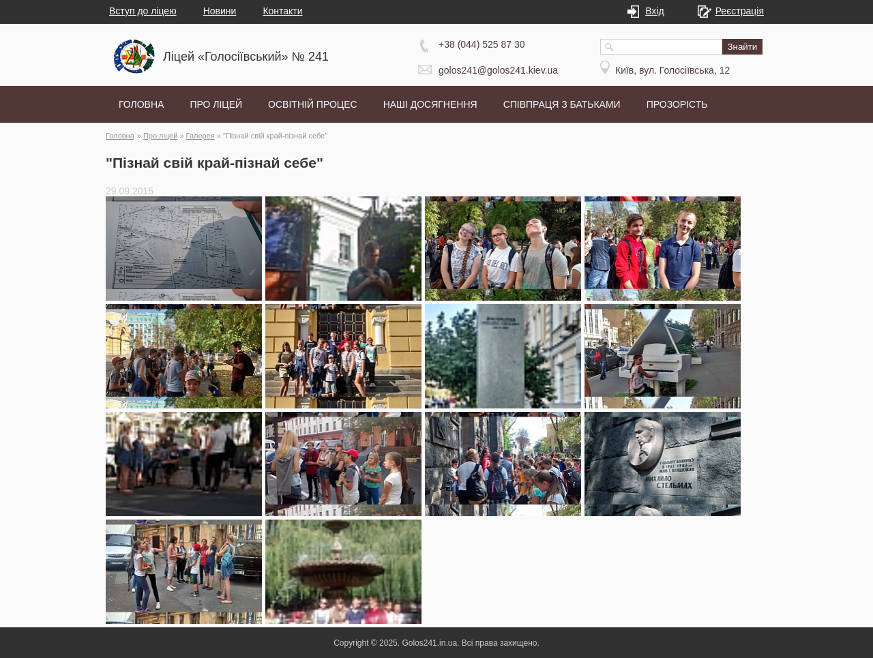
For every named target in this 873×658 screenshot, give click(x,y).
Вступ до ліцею (143, 10)
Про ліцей (160, 136)
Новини (220, 10)
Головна (120, 136)
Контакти (282, 10)
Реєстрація (736, 10)
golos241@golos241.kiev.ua (498, 70)
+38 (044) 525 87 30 (482, 44)
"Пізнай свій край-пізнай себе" (275, 136)
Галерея (200, 136)
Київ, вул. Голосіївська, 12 (672, 70)
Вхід (651, 10)
